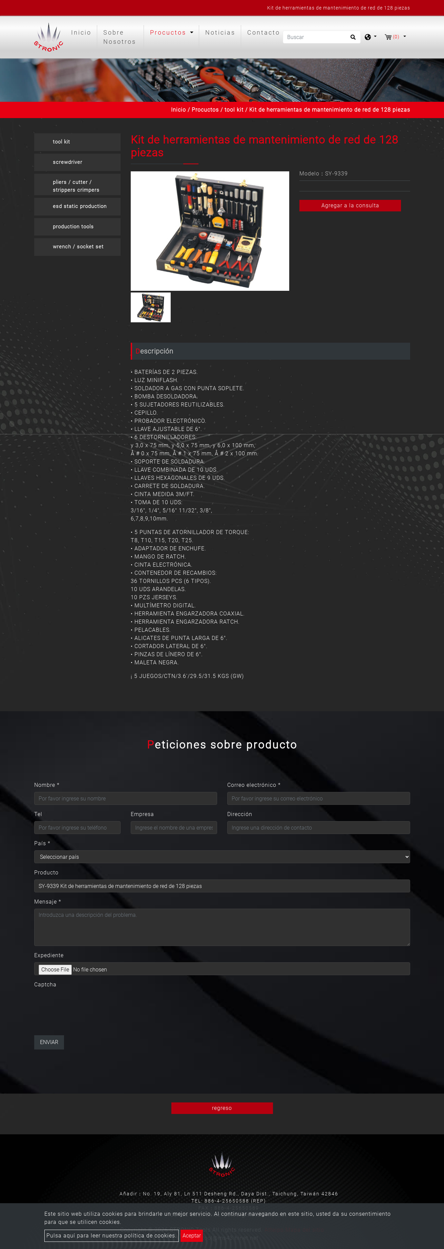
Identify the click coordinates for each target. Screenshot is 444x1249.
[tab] (77, 142)
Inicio (82, 31)
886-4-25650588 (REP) (235, 1201)
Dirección (239, 814)
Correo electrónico (254, 785)
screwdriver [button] (67, 162)
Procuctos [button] (169, 32)
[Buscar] (322, 37)
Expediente (49, 955)
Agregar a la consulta (350, 205)
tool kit (234, 110)
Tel (38, 814)
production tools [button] (73, 227)
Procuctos (205, 110)
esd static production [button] (80, 206)
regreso (222, 1108)
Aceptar (192, 1235)
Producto (46, 872)
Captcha (45, 984)
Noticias (220, 32)
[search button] (352, 39)
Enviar (49, 1042)
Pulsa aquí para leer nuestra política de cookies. (111, 1235)
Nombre (47, 785)
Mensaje (47, 901)
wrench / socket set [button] (78, 247)
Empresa (142, 814)
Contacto (263, 32)
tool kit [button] (61, 142)
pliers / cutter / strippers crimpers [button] (76, 186)
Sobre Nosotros (119, 37)
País (42, 843)
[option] (210, 231)
